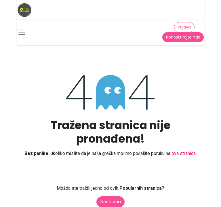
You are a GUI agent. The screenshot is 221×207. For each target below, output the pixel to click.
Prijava (184, 27)
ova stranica (184, 153)
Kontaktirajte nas (183, 37)
